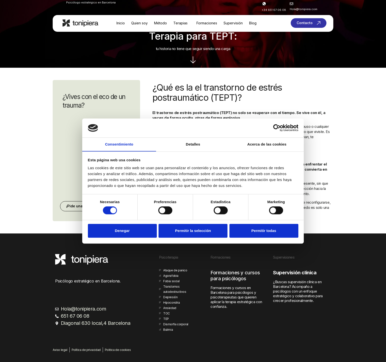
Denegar (122, 231)
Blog (253, 23)
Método (160, 23)
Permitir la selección (193, 231)
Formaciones (206, 23)
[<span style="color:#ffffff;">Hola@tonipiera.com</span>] (291, 3)
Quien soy (139, 23)
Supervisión (233, 23)
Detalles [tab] (193, 144)
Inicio (120, 23)
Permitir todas (263, 231)
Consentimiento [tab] (119, 144)
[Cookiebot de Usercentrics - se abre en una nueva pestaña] (276, 128)
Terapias (180, 23)
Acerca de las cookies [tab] (267, 144)
